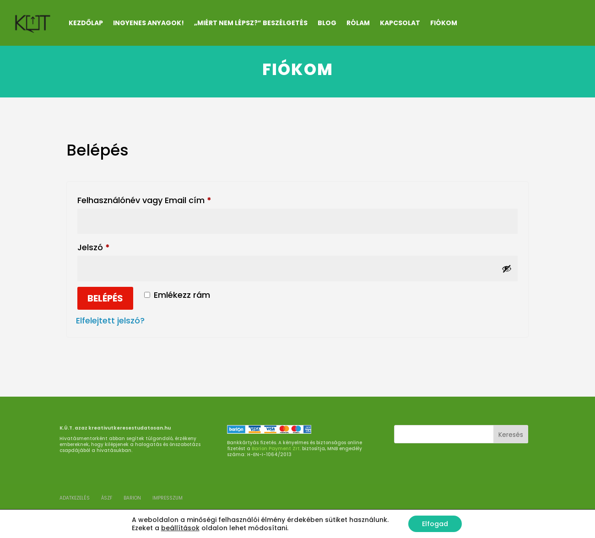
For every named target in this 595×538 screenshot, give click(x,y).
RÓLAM (358, 22)
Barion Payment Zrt (276, 448)
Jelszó (111, 246)
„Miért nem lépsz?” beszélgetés (251, 22)
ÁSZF (106, 498)
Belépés (105, 298)
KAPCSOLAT (400, 22)
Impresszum (167, 498)
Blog (327, 22)
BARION (132, 498)
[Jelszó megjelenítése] (507, 269)
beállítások (180, 528)
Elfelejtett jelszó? (110, 320)
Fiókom (443, 22)
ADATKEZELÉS (75, 498)
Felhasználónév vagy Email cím (161, 199)
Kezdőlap (86, 22)
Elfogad (435, 523)
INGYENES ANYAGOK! (148, 22)
